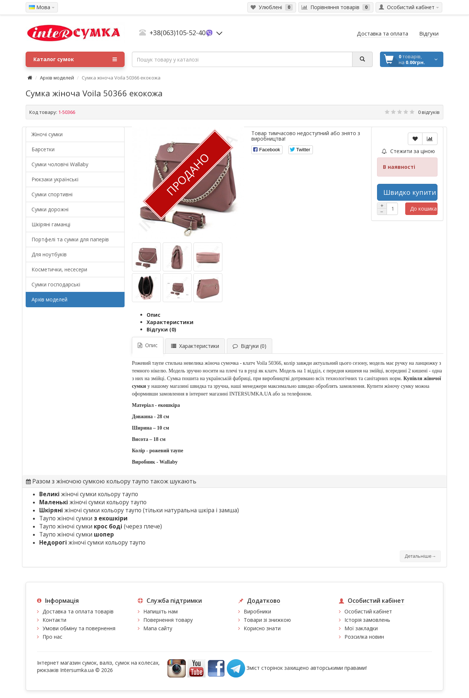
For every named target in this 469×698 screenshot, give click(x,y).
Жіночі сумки (47, 134)
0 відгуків (429, 112)
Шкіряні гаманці (51, 224)
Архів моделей (57, 77)
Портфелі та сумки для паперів (70, 239)
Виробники (257, 611)
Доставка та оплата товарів (78, 611)
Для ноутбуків (49, 254)
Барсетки (43, 149)
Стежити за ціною (408, 151)
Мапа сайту (157, 628)
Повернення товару (168, 619)
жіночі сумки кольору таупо (88, 494)
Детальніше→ (420, 556)
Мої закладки (361, 628)
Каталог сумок (75, 59)
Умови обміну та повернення (79, 628)
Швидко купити (409, 192)
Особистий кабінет (368, 611)
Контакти (54, 619)
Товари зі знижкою (267, 619)
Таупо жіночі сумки (83, 518)
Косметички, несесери (59, 269)
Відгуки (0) (161, 329)
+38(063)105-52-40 (177, 32)
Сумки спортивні (52, 194)
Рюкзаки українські (55, 179)
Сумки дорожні (50, 209)
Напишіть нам (160, 611)
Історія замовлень (367, 619)
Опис (153, 314)
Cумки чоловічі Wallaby (60, 164)
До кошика (423, 208)
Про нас (52, 636)
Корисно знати (262, 628)
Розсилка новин (364, 636)
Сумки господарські (56, 284)
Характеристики (170, 322)
